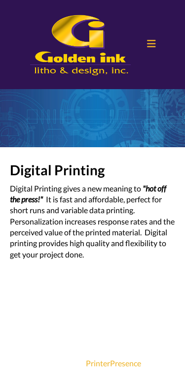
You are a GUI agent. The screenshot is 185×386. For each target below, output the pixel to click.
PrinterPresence (113, 363)
